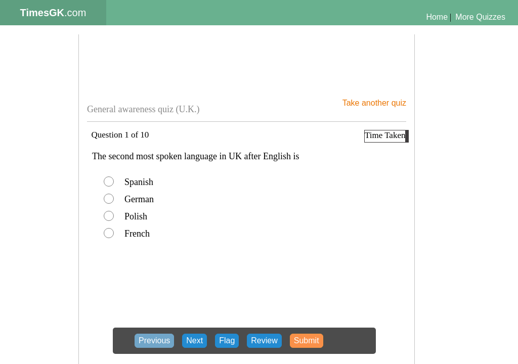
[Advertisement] (41, 210)
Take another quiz (374, 103)
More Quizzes (480, 17)
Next (194, 340)
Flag (227, 340)
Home (437, 17)
